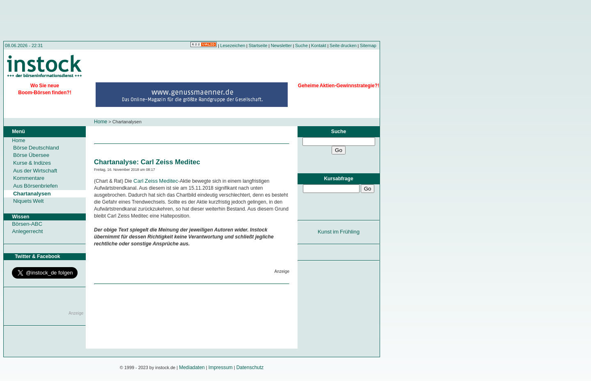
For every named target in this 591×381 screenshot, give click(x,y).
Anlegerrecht (27, 231)
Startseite (258, 45)
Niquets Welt (28, 201)
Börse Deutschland (36, 148)
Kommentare (28, 178)
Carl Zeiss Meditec (155, 181)
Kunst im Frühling (339, 232)
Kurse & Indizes (32, 163)
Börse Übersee (31, 155)
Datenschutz (250, 367)
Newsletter (281, 45)
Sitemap (368, 45)
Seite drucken (343, 45)
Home (100, 122)
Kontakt (318, 45)
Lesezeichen (232, 45)
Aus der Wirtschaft (35, 171)
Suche (301, 45)
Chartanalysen (32, 193)
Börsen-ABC (27, 224)
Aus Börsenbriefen (35, 186)
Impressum (220, 367)
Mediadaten (192, 367)
